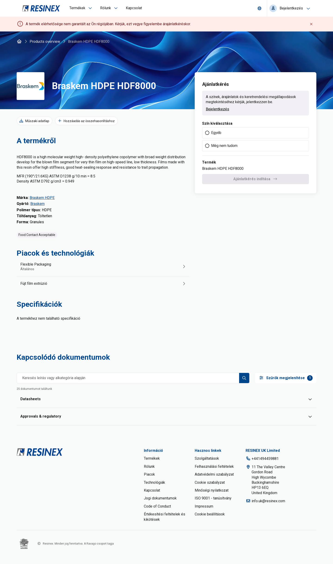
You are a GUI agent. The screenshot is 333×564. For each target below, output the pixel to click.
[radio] (255, 132)
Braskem (37, 203)
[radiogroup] (255, 139)
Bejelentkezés (217, 109)
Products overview (45, 41)
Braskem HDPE (42, 197)
